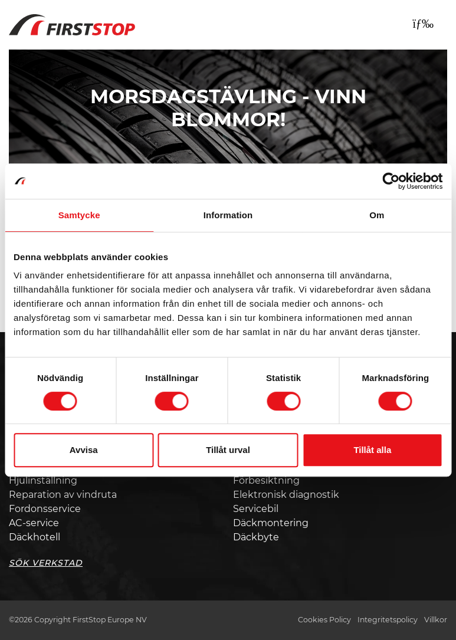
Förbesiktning (266, 480)
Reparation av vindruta (63, 494)
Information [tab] (228, 215)
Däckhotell (34, 537)
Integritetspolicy (387, 619)
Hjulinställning (43, 480)
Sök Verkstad (46, 562)
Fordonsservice (45, 508)
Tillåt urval (228, 450)
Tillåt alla (372, 450)
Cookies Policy (324, 619)
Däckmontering (271, 523)
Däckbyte (256, 537)
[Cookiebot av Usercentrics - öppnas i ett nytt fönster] (390, 181)
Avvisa (84, 450)
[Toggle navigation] (423, 23)
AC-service (34, 523)
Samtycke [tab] (79, 215)
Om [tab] (376, 215)
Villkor (435, 619)
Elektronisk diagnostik (286, 494)
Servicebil (255, 508)
